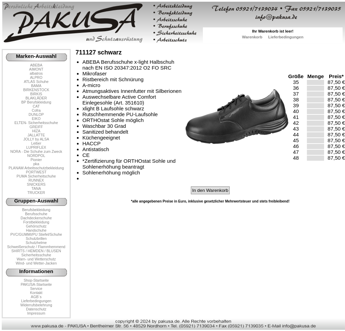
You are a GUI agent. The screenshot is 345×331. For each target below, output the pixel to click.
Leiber (36, 143)
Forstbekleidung (36, 222)
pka (36, 164)
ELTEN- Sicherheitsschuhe (36, 123)
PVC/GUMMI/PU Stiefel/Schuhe (36, 234)
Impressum (36, 313)
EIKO (36, 119)
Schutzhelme (36, 243)
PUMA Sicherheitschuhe (36, 176)
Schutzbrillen (36, 238)
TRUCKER (36, 193)
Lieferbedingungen (285, 37)
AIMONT (36, 69)
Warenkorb (252, 37)
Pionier (36, 160)
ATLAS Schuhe (36, 81)
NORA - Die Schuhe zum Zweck (36, 151)
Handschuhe (36, 230)
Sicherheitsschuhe (36, 255)
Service (36, 288)
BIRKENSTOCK (36, 90)
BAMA (36, 86)
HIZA (36, 131)
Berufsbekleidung (36, 210)
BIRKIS (36, 94)
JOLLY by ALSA (36, 139)
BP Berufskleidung (36, 102)
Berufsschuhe (36, 214)
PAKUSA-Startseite (36, 284)
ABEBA (36, 65)
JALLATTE (36, 135)
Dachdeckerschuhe (36, 218)
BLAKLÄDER (36, 98)
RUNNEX (36, 180)
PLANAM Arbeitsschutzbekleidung (36, 168)
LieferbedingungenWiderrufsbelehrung (36, 303)
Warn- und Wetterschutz (36, 259)
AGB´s (36, 297)
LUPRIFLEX (36, 147)
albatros (36, 73)
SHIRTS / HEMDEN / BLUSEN (36, 251)
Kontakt (36, 293)
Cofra (36, 110)
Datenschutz (36, 309)
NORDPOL (36, 156)
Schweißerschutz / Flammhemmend (36, 247)
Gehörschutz (36, 226)
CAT (36, 106)
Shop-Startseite (36, 280)
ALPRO (36, 77)
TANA (36, 188)
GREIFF (36, 127)
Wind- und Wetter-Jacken (36, 263)
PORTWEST (36, 172)
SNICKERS (36, 184)
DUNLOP (36, 114)
